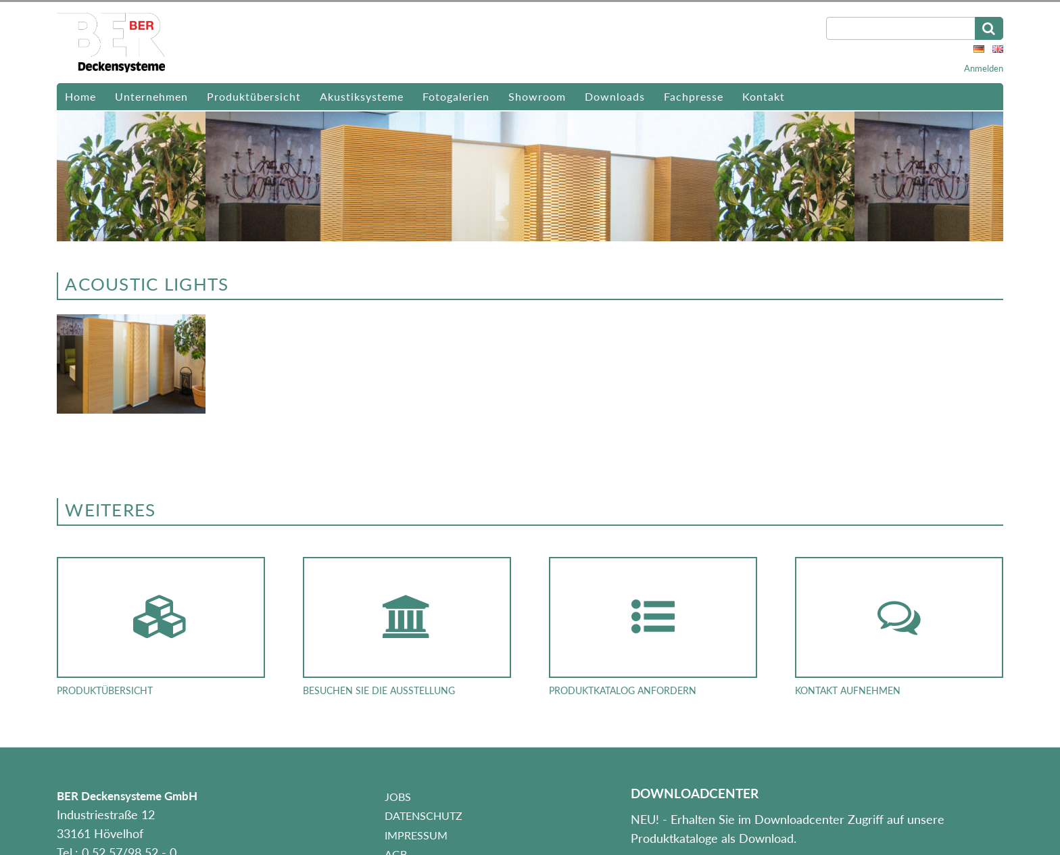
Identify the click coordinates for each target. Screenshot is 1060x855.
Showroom (537, 96)
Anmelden (983, 68)
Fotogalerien (456, 96)
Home (80, 96)
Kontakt (763, 96)
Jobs (398, 796)
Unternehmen (151, 96)
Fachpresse (693, 96)
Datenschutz (423, 815)
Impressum (416, 835)
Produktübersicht (254, 96)
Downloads (615, 96)
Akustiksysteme (362, 96)
